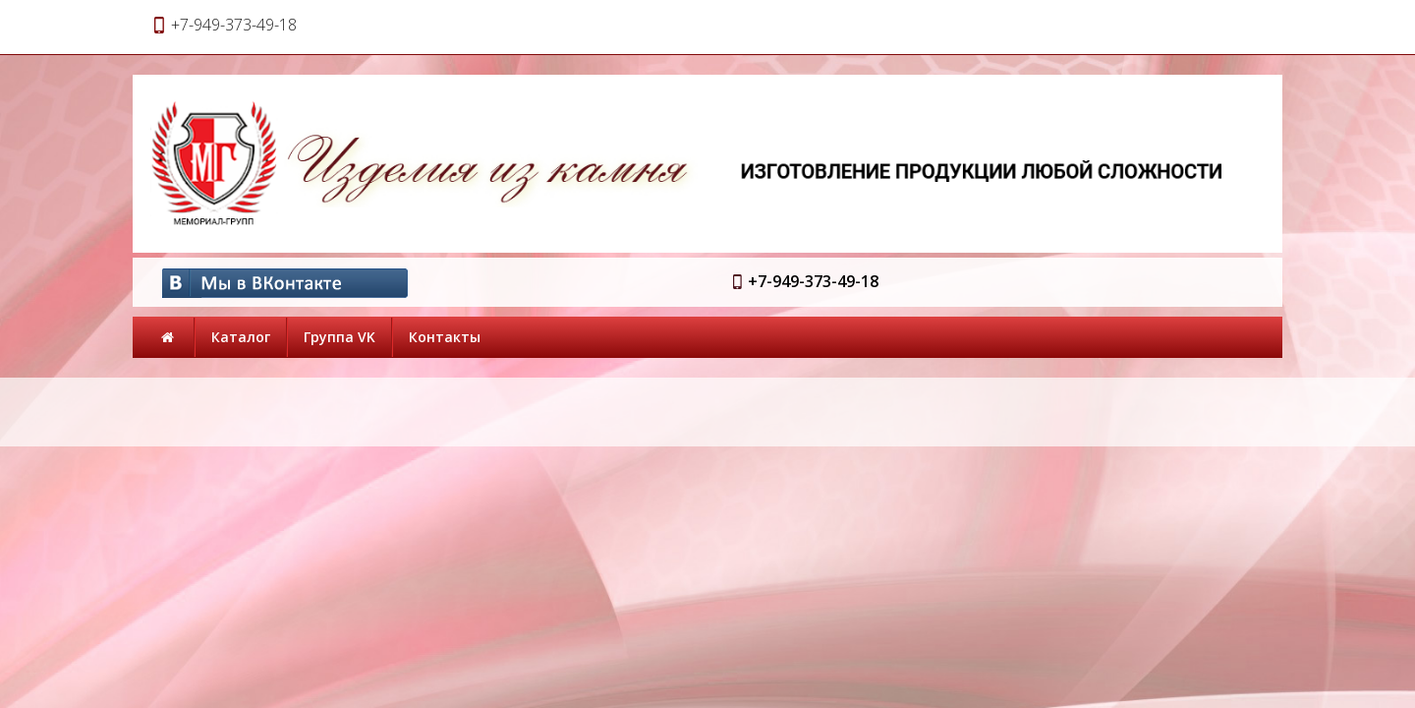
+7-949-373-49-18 (813, 281)
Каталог (240, 336)
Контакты (445, 336)
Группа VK (339, 336)
